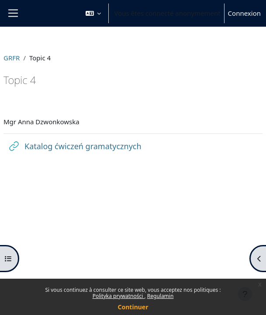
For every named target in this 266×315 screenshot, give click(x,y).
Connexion (244, 13)
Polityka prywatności (119, 296)
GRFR (11, 57)
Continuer (133, 307)
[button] (93, 13)
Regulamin (160, 296)
